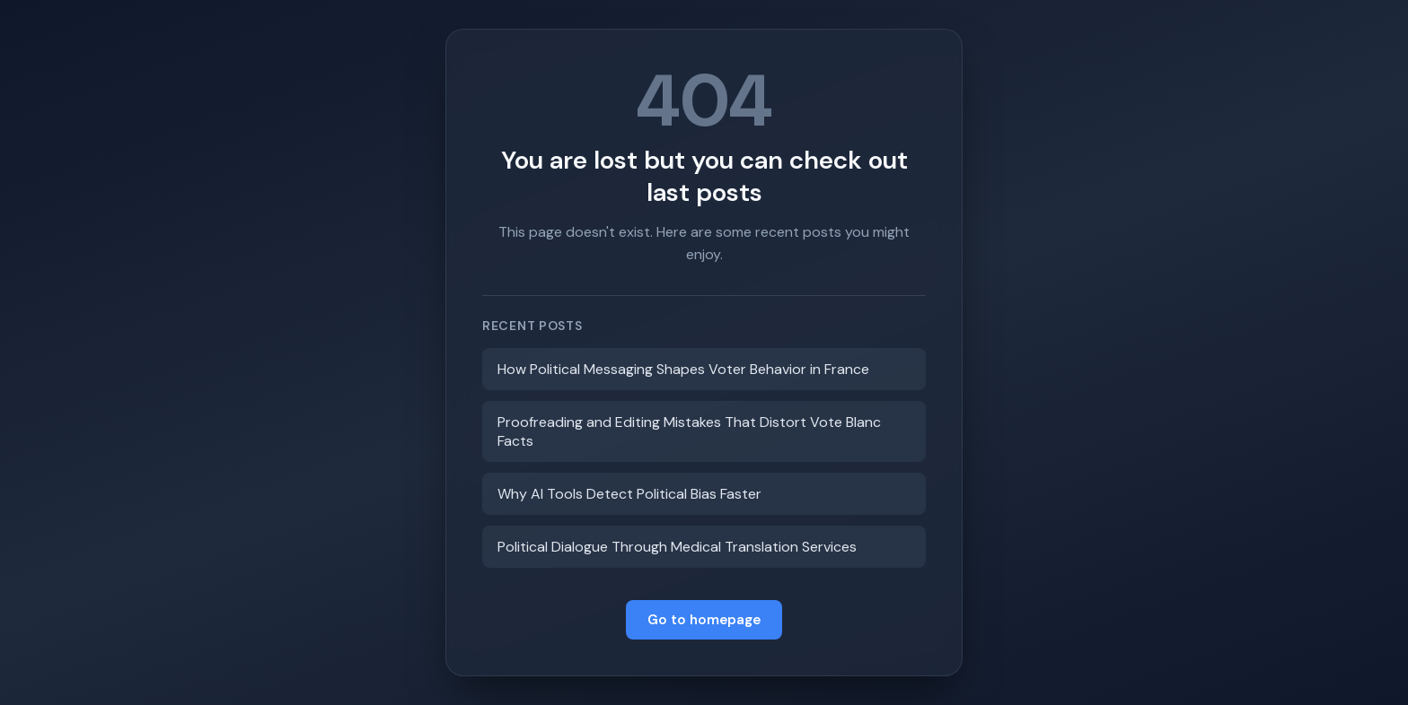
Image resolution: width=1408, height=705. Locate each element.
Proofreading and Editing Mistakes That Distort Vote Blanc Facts (689, 431)
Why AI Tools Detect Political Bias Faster (629, 493)
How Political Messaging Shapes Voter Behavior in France (683, 369)
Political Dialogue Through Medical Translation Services (677, 546)
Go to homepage (704, 620)
